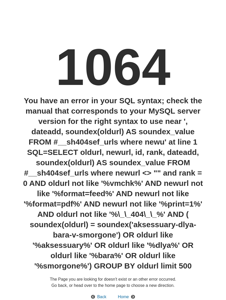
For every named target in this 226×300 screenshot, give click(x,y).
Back (102, 297)
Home (123, 297)
